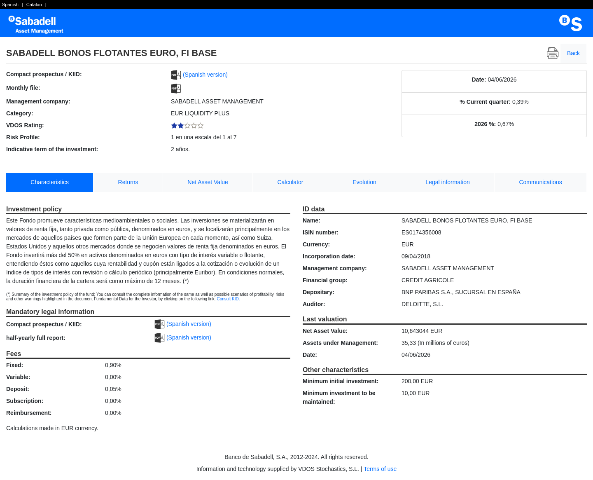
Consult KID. (228, 299)
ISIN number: (321, 232)
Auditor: (314, 304)
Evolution (364, 182)
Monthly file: (23, 87)
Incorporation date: (329, 256)
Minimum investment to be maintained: (339, 397)
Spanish (10, 4)
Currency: (316, 244)
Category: (19, 113)
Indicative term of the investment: (52, 149)
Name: (311, 220)
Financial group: (325, 280)
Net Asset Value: (325, 331)
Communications (540, 182)
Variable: (18, 377)
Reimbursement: (28, 413)
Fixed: (14, 365)
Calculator (290, 182)
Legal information (447, 182)
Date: (479, 79)
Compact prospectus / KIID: (44, 74)
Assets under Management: (340, 343)
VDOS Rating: (25, 125)
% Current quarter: (485, 101)
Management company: (38, 101)
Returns (128, 182)
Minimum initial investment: (340, 381)
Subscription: (24, 401)
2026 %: (485, 124)
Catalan (34, 4)
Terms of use (380, 469)
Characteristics (49, 182)
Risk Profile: (23, 137)
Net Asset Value (207, 182)
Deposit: (17, 389)
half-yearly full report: (35, 338)
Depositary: (318, 292)
